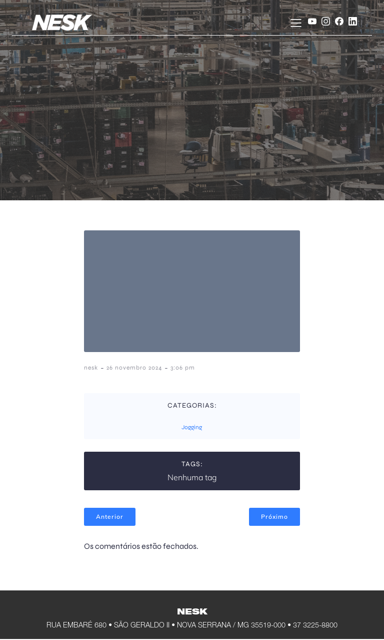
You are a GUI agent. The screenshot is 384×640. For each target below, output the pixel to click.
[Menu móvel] (292, 23)
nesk (91, 367)
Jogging (192, 427)
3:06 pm (182, 367)
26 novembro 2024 (134, 367)
